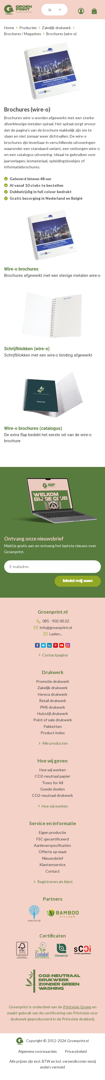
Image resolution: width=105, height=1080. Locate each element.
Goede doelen (52, 789)
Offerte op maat (53, 851)
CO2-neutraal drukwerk (52, 795)
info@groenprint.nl (56, 627)
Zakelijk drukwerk (56, 28)
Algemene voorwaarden (37, 1051)
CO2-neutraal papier (52, 776)
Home (9, 28)
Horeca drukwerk (52, 694)
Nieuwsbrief (52, 858)
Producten (28, 28)
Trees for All (52, 782)
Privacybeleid (76, 1051)
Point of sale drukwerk (52, 719)
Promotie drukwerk (52, 681)
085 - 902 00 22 (55, 621)
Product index (53, 732)
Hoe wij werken (52, 769)
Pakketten (53, 726)
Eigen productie (52, 832)
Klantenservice (52, 864)
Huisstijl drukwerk (52, 713)
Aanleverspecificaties (52, 845)
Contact (52, 871)
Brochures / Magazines (22, 34)
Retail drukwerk (52, 700)
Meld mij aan (78, 581)
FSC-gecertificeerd (52, 839)
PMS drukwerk (52, 707)
